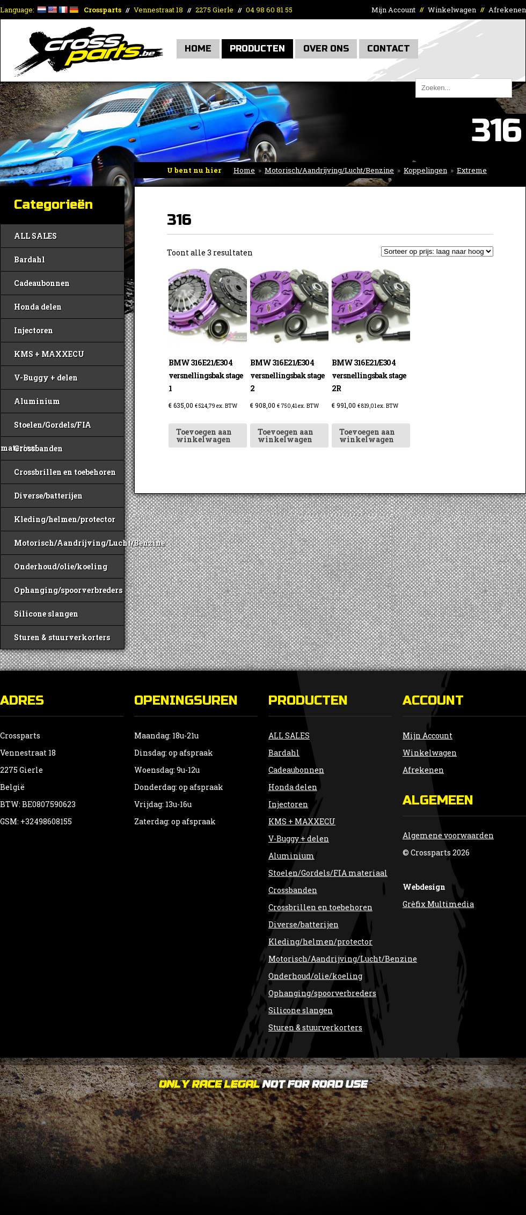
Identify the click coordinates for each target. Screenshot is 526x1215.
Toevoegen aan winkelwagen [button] (204, 435)
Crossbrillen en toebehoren (65, 472)
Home (198, 48)
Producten (257, 48)
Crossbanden (38, 448)
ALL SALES (35, 236)
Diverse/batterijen (48, 496)
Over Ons (326, 48)
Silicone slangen (46, 614)
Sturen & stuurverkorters (62, 637)
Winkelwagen (452, 9)
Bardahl (29, 259)
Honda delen (38, 307)
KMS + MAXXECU (49, 354)
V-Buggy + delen (46, 377)
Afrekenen (507, 9)
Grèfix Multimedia (438, 904)
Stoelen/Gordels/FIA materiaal (46, 428)
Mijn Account (393, 9)
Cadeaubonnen (42, 283)
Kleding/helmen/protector (64, 519)
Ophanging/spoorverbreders (68, 590)
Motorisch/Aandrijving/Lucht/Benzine (329, 170)
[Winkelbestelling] (437, 251)
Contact (388, 48)
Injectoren (33, 330)
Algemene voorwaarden (448, 835)
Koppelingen (425, 170)
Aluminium (37, 401)
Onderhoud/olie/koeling (60, 566)
